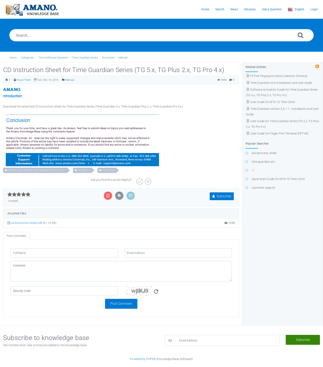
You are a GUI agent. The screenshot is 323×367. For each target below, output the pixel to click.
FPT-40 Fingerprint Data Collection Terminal (276, 76)
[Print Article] (119, 195)
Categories (27, 57)
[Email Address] (178, 253)
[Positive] (139, 180)
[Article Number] (6, 79)
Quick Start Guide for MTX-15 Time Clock (278, 179)
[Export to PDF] (107, 195)
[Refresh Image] (156, 291)
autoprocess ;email (264, 153)
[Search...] (161, 35)
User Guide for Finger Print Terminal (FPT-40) (277, 133)
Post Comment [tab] (16, 235)
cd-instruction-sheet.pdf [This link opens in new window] (26, 222)
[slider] (18, 194)
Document (108, 57)
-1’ (253, 170)
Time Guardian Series (85, 57)
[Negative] (147, 180)
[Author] (15, 79)
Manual (122, 57)
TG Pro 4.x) (108, 170)
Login (314, 9)
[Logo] (32, 9)
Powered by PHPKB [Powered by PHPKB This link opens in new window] (143, 359)
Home (13, 57)
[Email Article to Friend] (130, 195)
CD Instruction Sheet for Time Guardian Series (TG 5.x (36, 170)
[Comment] (121, 271)
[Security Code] (178, 292)
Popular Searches (257, 143)
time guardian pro (263, 161)
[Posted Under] (63, 79)
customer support (263, 187)
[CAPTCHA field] (64, 291)
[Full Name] (64, 253)
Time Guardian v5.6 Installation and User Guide (279, 82)
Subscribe (221, 196)
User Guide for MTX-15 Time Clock (270, 102)
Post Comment (121, 304)
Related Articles (256, 67)
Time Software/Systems (53, 57)
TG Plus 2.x (84, 170)
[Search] (300, 35)
